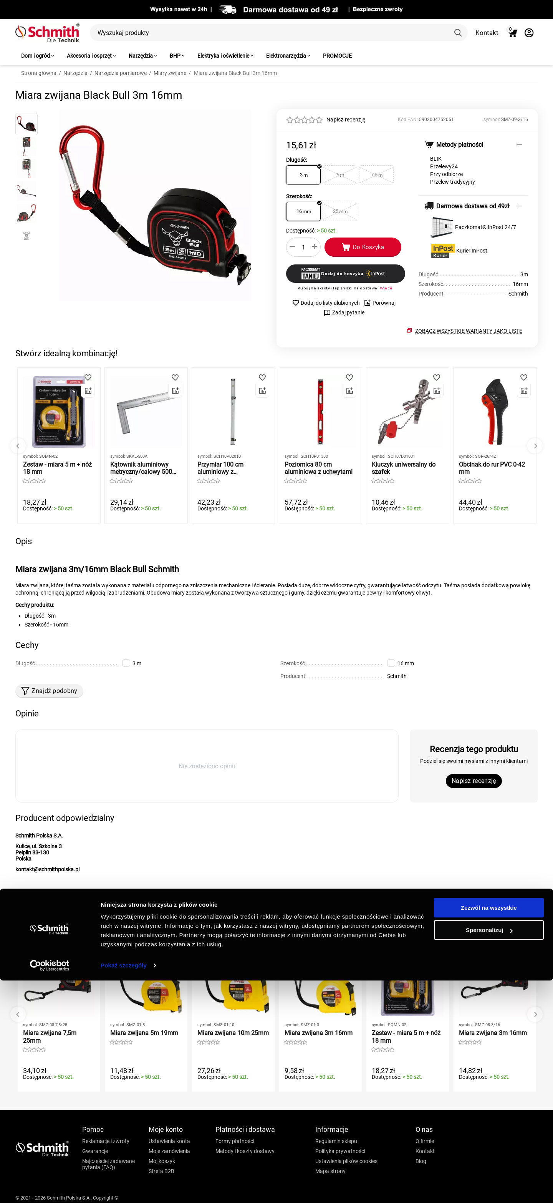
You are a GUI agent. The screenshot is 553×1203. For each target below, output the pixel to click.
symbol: (491, 119)
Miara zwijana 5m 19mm (144, 1033)
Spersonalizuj (489, 1152)
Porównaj (380, 303)
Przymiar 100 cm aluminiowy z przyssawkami (220, 468)
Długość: (296, 160)
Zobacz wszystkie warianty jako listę (468, 331)
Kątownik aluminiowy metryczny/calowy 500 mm (141, 468)
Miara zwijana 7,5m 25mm (49, 1036)
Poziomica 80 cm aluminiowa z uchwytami (319, 468)
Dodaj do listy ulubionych (326, 303)
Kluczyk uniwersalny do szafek (403, 468)
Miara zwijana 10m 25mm (233, 1033)
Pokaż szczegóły (124, 1188)
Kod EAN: (408, 119)
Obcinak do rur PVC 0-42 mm (492, 468)
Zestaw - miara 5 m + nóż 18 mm (57, 468)
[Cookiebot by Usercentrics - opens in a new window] (49, 1188)
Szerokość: (299, 196)
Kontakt (486, 33)
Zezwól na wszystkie (489, 1130)
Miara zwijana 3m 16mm (319, 1033)
